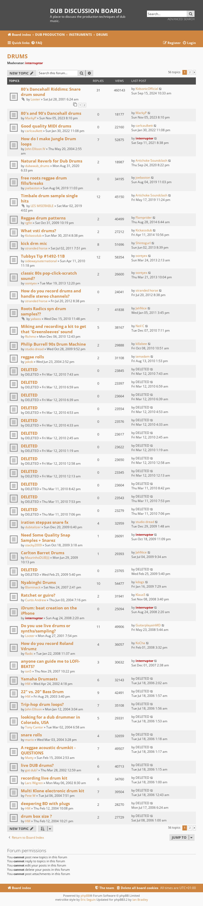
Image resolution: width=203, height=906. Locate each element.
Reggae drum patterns (43, 218)
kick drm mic (34, 243)
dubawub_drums (37, 166)
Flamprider (144, 217)
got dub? (31, 770)
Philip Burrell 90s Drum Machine (53, 344)
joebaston (32, 188)
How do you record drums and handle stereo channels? (51, 293)
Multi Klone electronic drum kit (52, 790)
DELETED (29, 369)
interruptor (34, 63)
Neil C (140, 326)
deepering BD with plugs (45, 803)
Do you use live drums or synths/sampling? (45, 628)
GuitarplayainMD (148, 625)
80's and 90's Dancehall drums (51, 113)
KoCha (140, 643)
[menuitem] (36, 43)
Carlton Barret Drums (42, 552)
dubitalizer (33, 527)
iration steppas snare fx (44, 522)
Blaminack (32, 587)
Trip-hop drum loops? (42, 704)
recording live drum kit (44, 778)
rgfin (28, 223)
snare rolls (31, 734)
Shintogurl (143, 243)
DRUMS (17, 56)
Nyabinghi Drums (38, 582)
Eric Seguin (88, 899)
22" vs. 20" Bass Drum (42, 691)
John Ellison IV (35, 149)
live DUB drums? (37, 765)
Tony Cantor (34, 727)
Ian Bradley (140, 899)
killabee (141, 343)
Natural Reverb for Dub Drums (51, 161)
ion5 (28, 671)
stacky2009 (33, 545)
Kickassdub (33, 235)
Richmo (30, 336)
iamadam (143, 356)
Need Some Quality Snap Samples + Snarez (45, 537)
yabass (36, 318)
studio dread (34, 349)
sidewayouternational (41, 261)
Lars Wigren (34, 783)
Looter (35, 99)
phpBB (85, 896)
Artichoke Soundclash (151, 160)
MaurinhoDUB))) (37, 557)
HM (27, 683)
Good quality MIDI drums (46, 126)
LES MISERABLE (42, 206)
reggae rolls (32, 356)
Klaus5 (140, 594)
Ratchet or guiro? (38, 595)
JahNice (141, 308)
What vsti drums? (38, 230)
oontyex (141, 255)
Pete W (30, 795)
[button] (194, 72)
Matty (29, 757)
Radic (29, 653)
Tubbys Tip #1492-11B (43, 256)
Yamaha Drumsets (39, 678)
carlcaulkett (33, 131)
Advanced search (181, 19)
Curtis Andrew (35, 600)
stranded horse (36, 248)
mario (29, 739)
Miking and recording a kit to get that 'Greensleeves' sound (53, 329)
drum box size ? (36, 816)
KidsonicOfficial (147, 88)
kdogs (140, 582)
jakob (29, 361)
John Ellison (33, 709)
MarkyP (30, 118)
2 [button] (190, 72)
